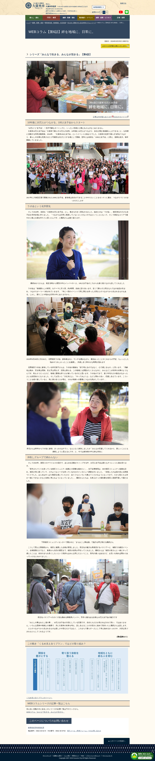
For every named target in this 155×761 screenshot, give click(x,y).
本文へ (48, 4)
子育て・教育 (51, 17)
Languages (98, 7)
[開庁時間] (49, 13)
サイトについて (107, 755)
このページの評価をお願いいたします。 (115, 46)
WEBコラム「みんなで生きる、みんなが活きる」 (45, 712)
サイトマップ (47, 755)
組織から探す (57, 755)
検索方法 (123, 3)
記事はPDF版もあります (111, 117)
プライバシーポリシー (93, 755)
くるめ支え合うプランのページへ (39, 698)
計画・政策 (121, 17)
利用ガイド (75, 755)
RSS (82, 755)
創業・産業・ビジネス (103, 17)
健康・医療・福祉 (69, 17)
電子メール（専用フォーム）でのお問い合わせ (84, 731)
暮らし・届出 (34, 17)
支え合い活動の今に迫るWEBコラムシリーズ (81, 23)
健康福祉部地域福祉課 (36, 728)
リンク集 (67, 755)
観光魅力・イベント (86, 17)
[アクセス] (85, 6)
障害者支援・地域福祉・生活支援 (55, 23)
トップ (28, 23)
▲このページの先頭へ (116, 741)
